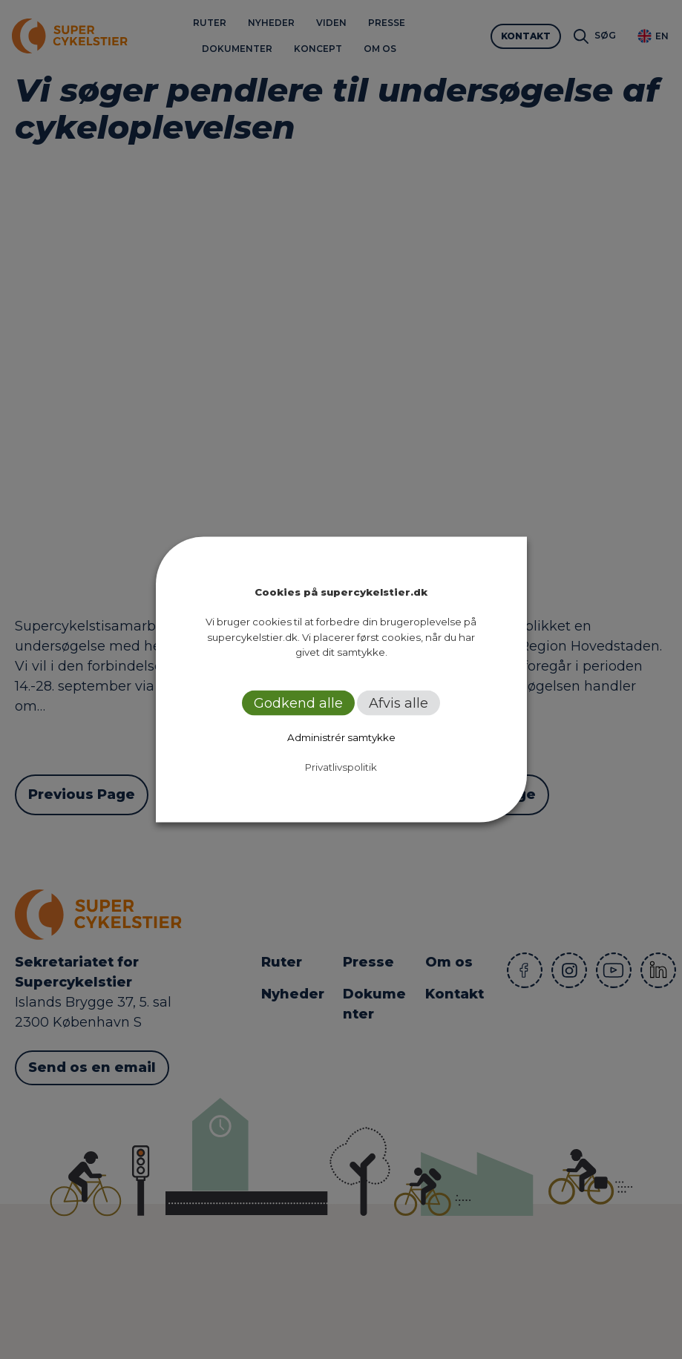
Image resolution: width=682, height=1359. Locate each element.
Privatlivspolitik (341, 766)
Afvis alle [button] (398, 702)
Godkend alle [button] (298, 702)
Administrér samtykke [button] (341, 737)
